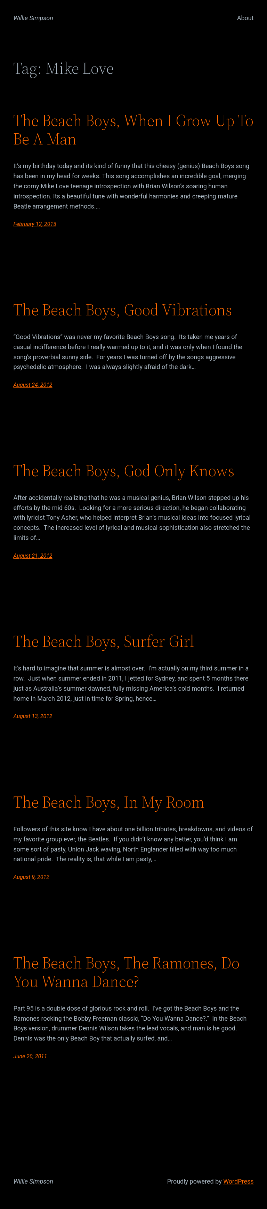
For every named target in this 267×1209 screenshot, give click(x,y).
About (245, 18)
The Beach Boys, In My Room (108, 802)
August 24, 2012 (32, 385)
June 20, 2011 (30, 1056)
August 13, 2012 (32, 716)
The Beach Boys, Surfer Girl (103, 641)
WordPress (238, 1181)
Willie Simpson (33, 18)
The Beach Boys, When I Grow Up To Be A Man (133, 129)
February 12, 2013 (34, 224)
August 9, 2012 (31, 877)
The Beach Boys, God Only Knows (123, 470)
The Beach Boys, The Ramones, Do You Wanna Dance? (126, 971)
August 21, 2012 (32, 555)
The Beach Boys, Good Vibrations (122, 309)
